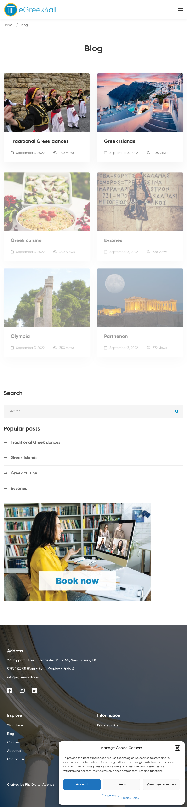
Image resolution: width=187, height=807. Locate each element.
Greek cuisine (26, 244)
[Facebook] (9, 690)
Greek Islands (119, 142)
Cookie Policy (110, 795)
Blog (24, 25)
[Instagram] (22, 690)
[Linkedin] (34, 690)
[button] (177, 748)
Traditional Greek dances (39, 142)
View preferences (161, 784)
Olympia (20, 340)
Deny (121, 784)
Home (8, 25)
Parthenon (116, 340)
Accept (82, 784)
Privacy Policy (130, 798)
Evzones (113, 244)
